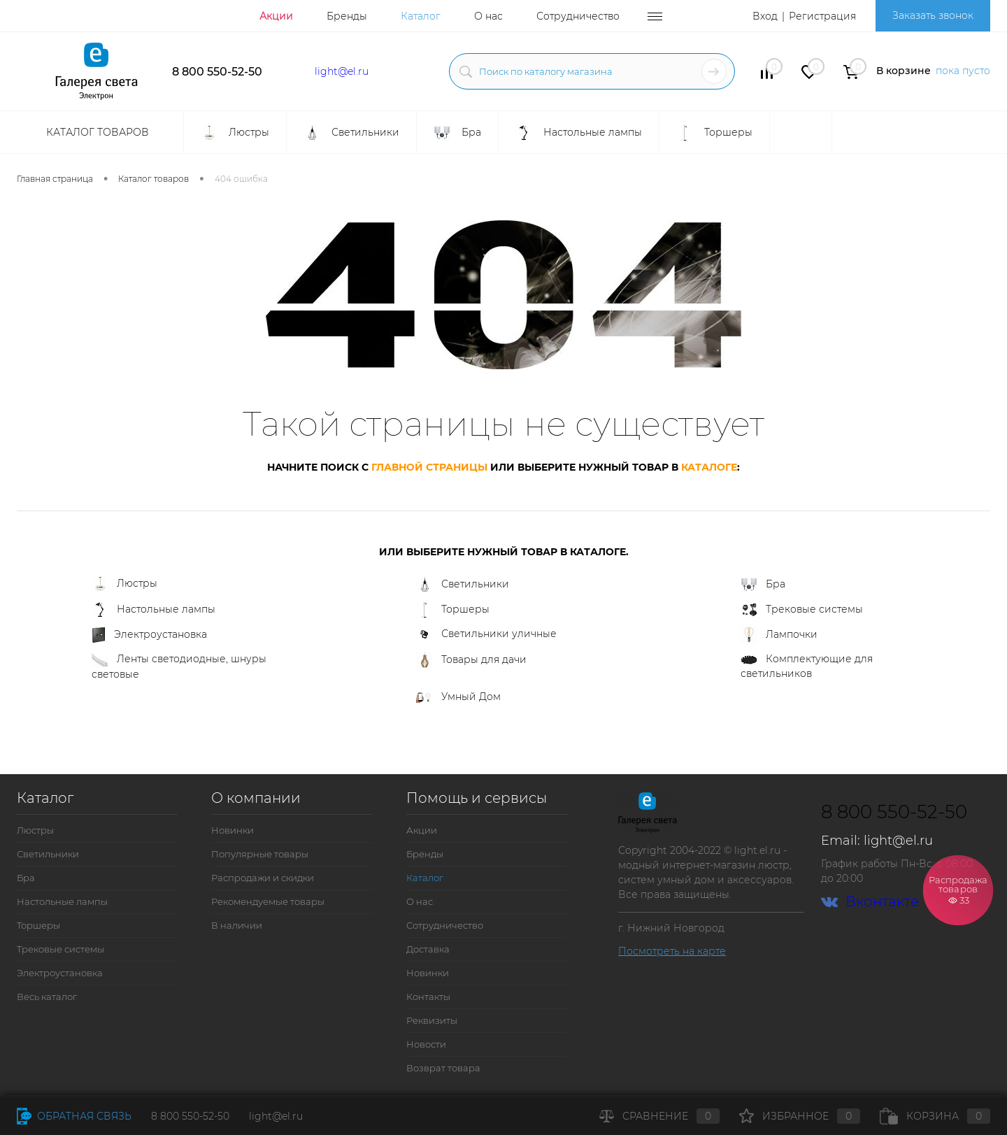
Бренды (347, 16)
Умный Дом (458, 696)
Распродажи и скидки (262, 877)
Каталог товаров (96, 132)
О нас (488, 16)
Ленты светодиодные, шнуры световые (179, 666)
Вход (765, 16)
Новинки (232, 830)
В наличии (236, 925)
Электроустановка (149, 635)
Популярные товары (259, 853)
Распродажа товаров (958, 889)
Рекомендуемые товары (267, 901)
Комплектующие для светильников (807, 666)
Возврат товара (443, 1067)
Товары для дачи (471, 660)
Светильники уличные (486, 634)
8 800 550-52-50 (217, 71)
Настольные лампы (153, 609)
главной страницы (429, 467)
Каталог (421, 16)
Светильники (462, 584)
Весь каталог (47, 996)
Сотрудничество (578, 16)
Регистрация (822, 16)
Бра (763, 584)
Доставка (428, 949)
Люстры (124, 584)
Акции (276, 16)
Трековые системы (802, 609)
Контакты (428, 996)
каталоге (709, 467)
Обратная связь (74, 1116)
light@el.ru (342, 71)
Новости (426, 1044)
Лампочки (779, 635)
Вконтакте (870, 901)
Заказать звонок (932, 15)
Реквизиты (431, 1020)
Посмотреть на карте (672, 951)
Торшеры (453, 609)
